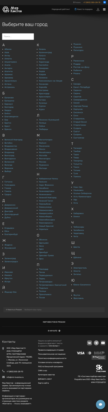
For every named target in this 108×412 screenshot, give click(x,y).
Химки (76, 216)
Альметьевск (10, 62)
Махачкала (44, 146)
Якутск (76, 295)
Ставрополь (79, 118)
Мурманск (44, 165)
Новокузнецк (45, 207)
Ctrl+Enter (53, 346)
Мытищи (43, 168)
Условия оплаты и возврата (50, 362)
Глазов (7, 188)
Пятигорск (78, 50)
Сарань (76, 93)
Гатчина (8, 182)
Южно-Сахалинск (82, 285)
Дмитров (8, 211)
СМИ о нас (42, 371)
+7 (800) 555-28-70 (92, 2)
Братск (7, 123)
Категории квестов (46, 375)
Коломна (43, 78)
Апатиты (8, 71)
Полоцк (42, 291)
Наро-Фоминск (46, 185)
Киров (42, 71)
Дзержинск (9, 205)
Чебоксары (78, 227)
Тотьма (76, 170)
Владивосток (10, 146)
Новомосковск (46, 210)
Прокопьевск (45, 294)
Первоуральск (46, 275)
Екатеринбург (11, 234)
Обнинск (43, 239)
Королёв (43, 87)
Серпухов (78, 109)
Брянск (8, 129)
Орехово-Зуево (46, 255)
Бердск (7, 110)
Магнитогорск (45, 140)
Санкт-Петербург (81, 87)
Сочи (75, 115)
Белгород (8, 107)
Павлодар (43, 269)
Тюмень (77, 176)
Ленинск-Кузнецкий (49, 120)
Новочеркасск (46, 223)
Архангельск (10, 81)
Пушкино (77, 47)
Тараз (76, 154)
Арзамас (8, 74)
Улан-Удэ (77, 187)
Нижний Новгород (47, 197)
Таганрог (77, 148)
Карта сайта (43, 383)
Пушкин (77, 44)
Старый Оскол (80, 122)
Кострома (43, 90)
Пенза (42, 272)
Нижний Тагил (46, 201)
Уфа (75, 200)
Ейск (6, 231)
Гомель (7, 191)
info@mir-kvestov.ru (15, 377)
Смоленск (78, 112)
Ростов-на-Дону (81, 67)
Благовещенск (11, 116)
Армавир (8, 78)
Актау (7, 55)
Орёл (41, 249)
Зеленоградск (11, 261)
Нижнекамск (45, 194)
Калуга (42, 55)
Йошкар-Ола (10, 292)
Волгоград (9, 155)
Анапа (7, 65)
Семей (76, 103)
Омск (41, 246)
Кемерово (43, 68)
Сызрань (77, 134)
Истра (7, 281)
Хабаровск (78, 213)
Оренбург (43, 252)
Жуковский (10, 248)
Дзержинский (11, 208)
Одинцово (44, 243)
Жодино (8, 245)
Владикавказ (10, 149)
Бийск (7, 113)
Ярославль (78, 298)
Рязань (77, 2)
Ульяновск (78, 190)
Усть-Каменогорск (82, 196)
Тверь (76, 157)
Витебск (8, 143)
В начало (54, 331)
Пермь (42, 278)
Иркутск (8, 278)
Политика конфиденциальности (52, 358)
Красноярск (44, 96)
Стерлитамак (79, 125)
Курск (42, 109)
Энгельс (77, 274)
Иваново (8, 272)
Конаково (43, 84)
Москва (42, 162)
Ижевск (8, 275)
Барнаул (8, 104)
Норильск (43, 229)
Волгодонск (10, 158)
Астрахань (9, 87)
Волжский (9, 162)
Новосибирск (45, 216)
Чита (75, 236)
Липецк (42, 123)
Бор (6, 120)
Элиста (76, 271)
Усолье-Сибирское (82, 193)
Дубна (7, 217)
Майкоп (42, 143)
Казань (42, 49)
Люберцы (43, 129)
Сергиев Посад (80, 106)
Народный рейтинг (61, 9)
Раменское (78, 61)
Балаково (9, 97)
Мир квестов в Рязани (54, 322)
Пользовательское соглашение (51, 354)
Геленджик (9, 185)
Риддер (76, 64)
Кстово (42, 100)
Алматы (8, 58)
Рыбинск (77, 70)
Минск (42, 149)
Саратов (77, 96)
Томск (76, 167)
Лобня (42, 126)
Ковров (42, 74)
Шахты (76, 247)
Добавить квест (45, 379)
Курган (42, 106)
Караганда (44, 62)
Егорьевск (9, 228)
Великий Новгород (13, 140)
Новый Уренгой (46, 226)
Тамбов (76, 151)
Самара (77, 84)
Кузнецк (43, 103)
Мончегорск (44, 158)
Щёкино (77, 257)
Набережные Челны (48, 178)
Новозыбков (45, 204)
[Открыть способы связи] (100, 404)
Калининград (45, 52)
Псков (42, 297)
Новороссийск (46, 213)
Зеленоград (10, 258)
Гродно (7, 194)
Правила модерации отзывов (51, 350)
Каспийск (43, 65)
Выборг (7, 171)
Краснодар (44, 93)
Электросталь (80, 268)
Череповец (78, 233)
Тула (75, 173)
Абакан (8, 49)
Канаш (42, 58)
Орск (41, 259)
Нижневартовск (46, 191)
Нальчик (43, 182)
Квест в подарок (83, 9)
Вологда (8, 165)
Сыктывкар (78, 138)
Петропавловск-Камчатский (53, 285)
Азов (6, 52)
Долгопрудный (11, 214)
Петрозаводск (45, 282)
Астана (7, 84)
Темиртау (78, 161)
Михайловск (45, 152)
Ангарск (8, 68)
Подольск (43, 288)
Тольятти (77, 164)
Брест (7, 126)
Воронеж (8, 168)
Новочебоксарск (47, 220)
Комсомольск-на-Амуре (50, 81)
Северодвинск (80, 100)
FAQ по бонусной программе (50, 366)
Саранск (77, 90)
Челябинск (78, 230)
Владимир (9, 152)
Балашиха (9, 101)
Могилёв (43, 155)
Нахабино (44, 188)
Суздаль (77, 128)
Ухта (75, 203)
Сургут (76, 131)
